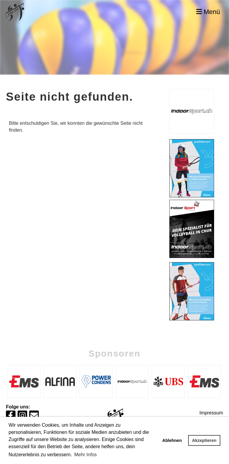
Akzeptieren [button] (204, 440)
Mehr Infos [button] (85, 454)
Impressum (211, 412)
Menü (208, 12)
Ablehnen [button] (172, 440)
